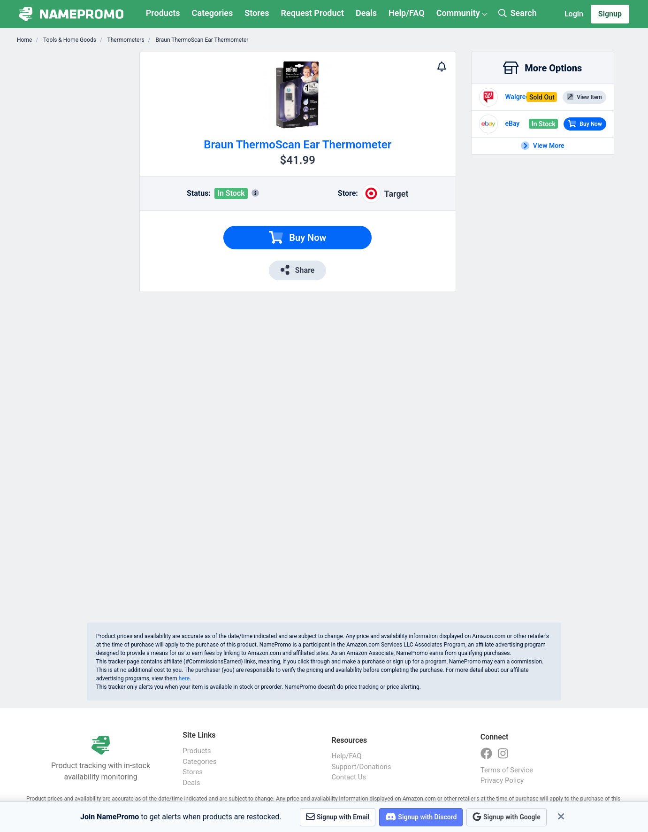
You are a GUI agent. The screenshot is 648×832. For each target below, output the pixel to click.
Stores (256, 13)
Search (517, 13)
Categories (212, 13)
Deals (366, 13)
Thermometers (125, 40)
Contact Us (349, 777)
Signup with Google (506, 816)
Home (24, 40)
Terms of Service (506, 770)
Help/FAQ (407, 13)
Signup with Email (337, 816)
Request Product (312, 13)
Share (297, 270)
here (184, 678)
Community (458, 13)
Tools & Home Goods (69, 40)
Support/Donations (361, 767)
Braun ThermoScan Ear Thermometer (201, 40)
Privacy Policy (502, 780)
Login (573, 13)
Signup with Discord (421, 816)
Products (163, 13)
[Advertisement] (79, 192)
